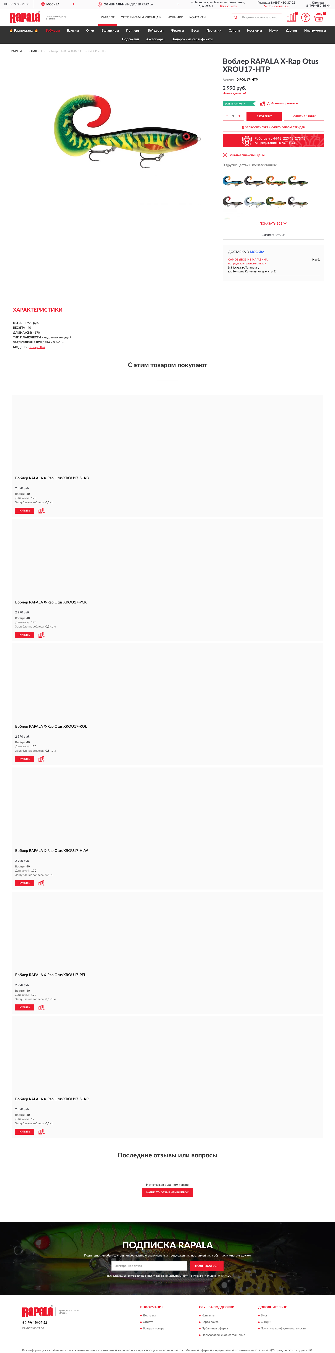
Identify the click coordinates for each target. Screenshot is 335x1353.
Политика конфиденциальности (283, 1327)
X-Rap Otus (37, 347)
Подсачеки (130, 39)
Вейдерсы (155, 30)
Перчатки (213, 30)
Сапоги (234, 30)
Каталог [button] (108, 17)
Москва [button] (257, 252)
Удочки (291, 30)
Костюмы (254, 30)
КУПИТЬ (24, 510)
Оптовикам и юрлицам (141, 17)
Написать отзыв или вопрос (167, 1190)
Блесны (73, 30)
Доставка (149, 1314)
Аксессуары (155, 39)
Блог (264, 1314)
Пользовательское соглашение (223, 1333)
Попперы (133, 30)
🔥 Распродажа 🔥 (23, 30)
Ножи (273, 30)
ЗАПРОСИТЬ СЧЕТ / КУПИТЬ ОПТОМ (273, 127)
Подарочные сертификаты (192, 39)
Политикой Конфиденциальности (167, 1274)
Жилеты (177, 30)
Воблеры (53, 30)
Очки (90, 30)
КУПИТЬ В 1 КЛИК (304, 116)
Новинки (175, 17)
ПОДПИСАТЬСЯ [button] (207, 1264)
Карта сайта (210, 1320)
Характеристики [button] (273, 235)
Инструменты (315, 30)
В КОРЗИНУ (264, 116)
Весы (195, 30)
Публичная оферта (215, 1327)
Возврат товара (153, 1327)
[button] (276, 6)
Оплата (148, 1320)
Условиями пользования (205, 1274)
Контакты (197, 17)
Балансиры (110, 30)
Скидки (266, 1320)
